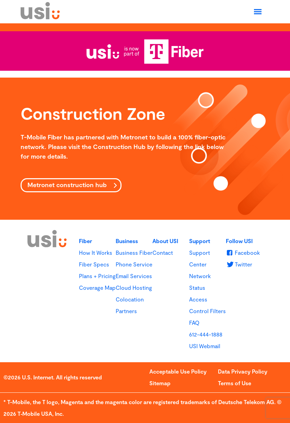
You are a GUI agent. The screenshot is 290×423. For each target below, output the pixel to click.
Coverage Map (97, 287)
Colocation (130, 299)
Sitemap (160, 383)
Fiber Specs (94, 264)
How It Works (95, 252)
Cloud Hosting (134, 287)
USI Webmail (204, 346)
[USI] (40, 17)
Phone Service (134, 264)
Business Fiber (134, 252)
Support (199, 241)
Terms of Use (234, 383)
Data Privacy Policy (242, 371)
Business (127, 241)
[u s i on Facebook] (243, 252)
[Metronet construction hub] (71, 185)
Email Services (134, 276)
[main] (145, 149)
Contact (162, 252)
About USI (165, 241)
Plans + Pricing (97, 276)
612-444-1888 (205, 334)
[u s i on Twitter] (239, 264)
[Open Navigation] (257, 11)
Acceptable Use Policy (178, 371)
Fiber (85, 241)
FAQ (194, 322)
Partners (126, 311)
